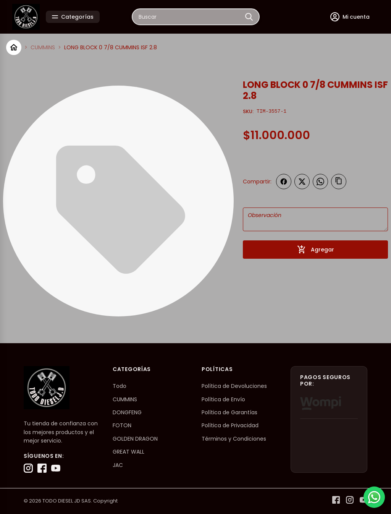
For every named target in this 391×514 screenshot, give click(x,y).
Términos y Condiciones (234, 439)
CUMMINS (43, 47)
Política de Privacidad (230, 425)
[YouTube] (55, 468)
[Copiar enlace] (338, 181)
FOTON (122, 425)
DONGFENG (127, 412)
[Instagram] (28, 468)
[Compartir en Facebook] (283, 181)
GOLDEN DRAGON (135, 439)
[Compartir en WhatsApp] (320, 181)
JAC (118, 465)
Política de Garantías (229, 412)
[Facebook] (42, 468)
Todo (119, 386)
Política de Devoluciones (234, 386)
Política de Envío (223, 399)
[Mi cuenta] (350, 16)
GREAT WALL (128, 452)
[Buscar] (249, 17)
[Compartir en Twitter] (302, 181)
